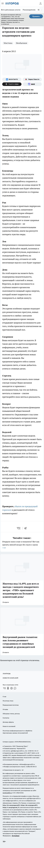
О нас (4, 696)
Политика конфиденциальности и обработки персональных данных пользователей (17, 732)
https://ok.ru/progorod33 (29, 805)
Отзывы (5, 709)
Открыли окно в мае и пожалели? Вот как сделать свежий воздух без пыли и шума (22, 544)
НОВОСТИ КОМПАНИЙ (10, 678)
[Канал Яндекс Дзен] (11, 84)
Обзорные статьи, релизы (11, 713)
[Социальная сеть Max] (32, 84)
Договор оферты (8, 722)
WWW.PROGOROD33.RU (22, 742)
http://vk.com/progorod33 (11, 805)
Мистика (8, 43)
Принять (36, 16)
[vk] (19, 528)
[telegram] (26, 528)
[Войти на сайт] (40, 3)
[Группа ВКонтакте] (11, 79)
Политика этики (8, 701)
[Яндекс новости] (32, 79)
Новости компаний (9, 726)
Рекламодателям (29, 10)
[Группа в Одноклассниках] (8, 688)
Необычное (21, 43)
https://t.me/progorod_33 (11, 807)
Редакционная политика (11, 705)
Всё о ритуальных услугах (10, 10)
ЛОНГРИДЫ (6, 673)
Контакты (6, 718)
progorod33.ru (7, 793)
